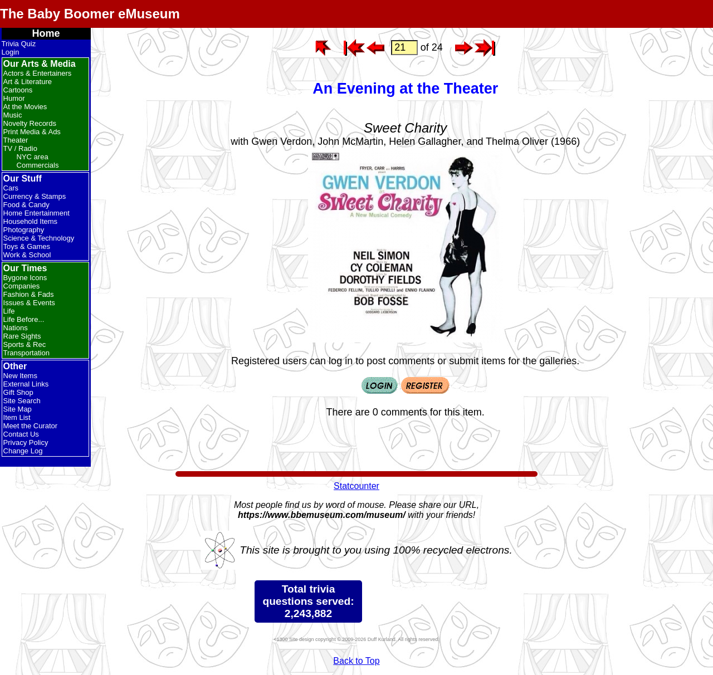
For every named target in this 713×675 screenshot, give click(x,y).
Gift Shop (18, 392)
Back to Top (356, 661)
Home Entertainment (36, 213)
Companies (21, 286)
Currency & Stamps (34, 196)
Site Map (17, 409)
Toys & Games (27, 246)
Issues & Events (29, 303)
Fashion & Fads (28, 294)
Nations (15, 328)
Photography (24, 230)
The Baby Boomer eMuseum (90, 13)
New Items (20, 375)
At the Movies (25, 106)
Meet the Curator (30, 426)
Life (9, 311)
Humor (14, 98)
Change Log (23, 451)
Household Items (30, 221)
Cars (10, 188)
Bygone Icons (25, 277)
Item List (17, 417)
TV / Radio (20, 148)
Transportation (26, 353)
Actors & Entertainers (37, 73)
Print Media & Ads (32, 132)
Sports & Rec (24, 344)
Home (46, 33)
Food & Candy (26, 204)
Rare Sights (22, 336)
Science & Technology (39, 238)
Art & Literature (27, 81)
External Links (26, 384)
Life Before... (24, 319)
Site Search (22, 401)
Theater (15, 140)
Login (10, 52)
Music (12, 115)
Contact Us (21, 434)
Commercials (38, 165)
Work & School (27, 255)
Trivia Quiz (19, 44)
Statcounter (356, 486)
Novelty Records (29, 123)
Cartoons (18, 90)
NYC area (32, 157)
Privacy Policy (25, 442)
